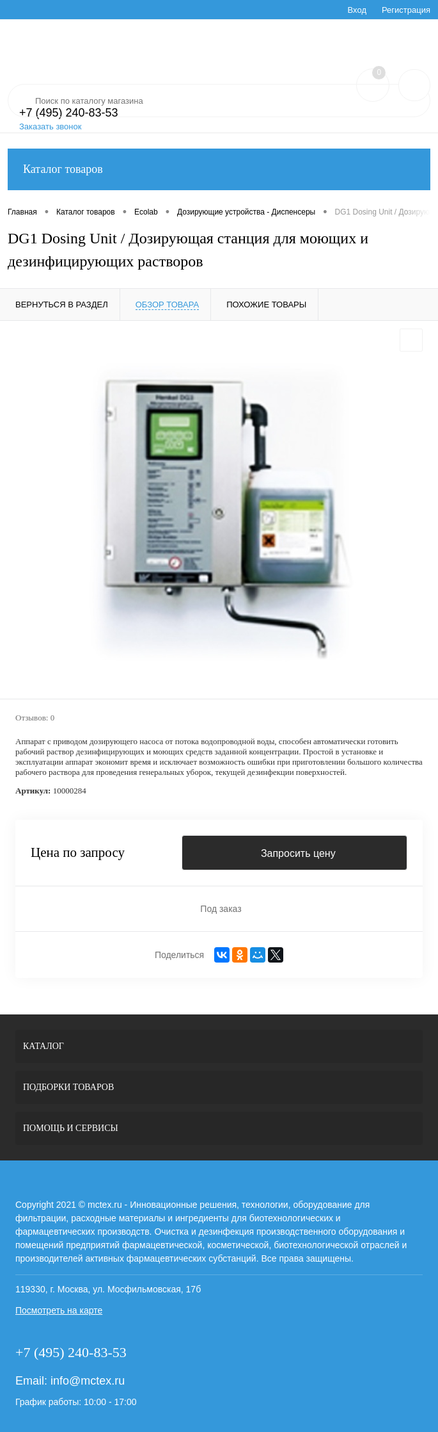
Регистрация (406, 10)
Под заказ (220, 909)
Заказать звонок (50, 126)
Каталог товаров (219, 169)
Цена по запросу (78, 852)
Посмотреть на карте (58, 1310)
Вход (357, 10)
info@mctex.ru (88, 1380)
